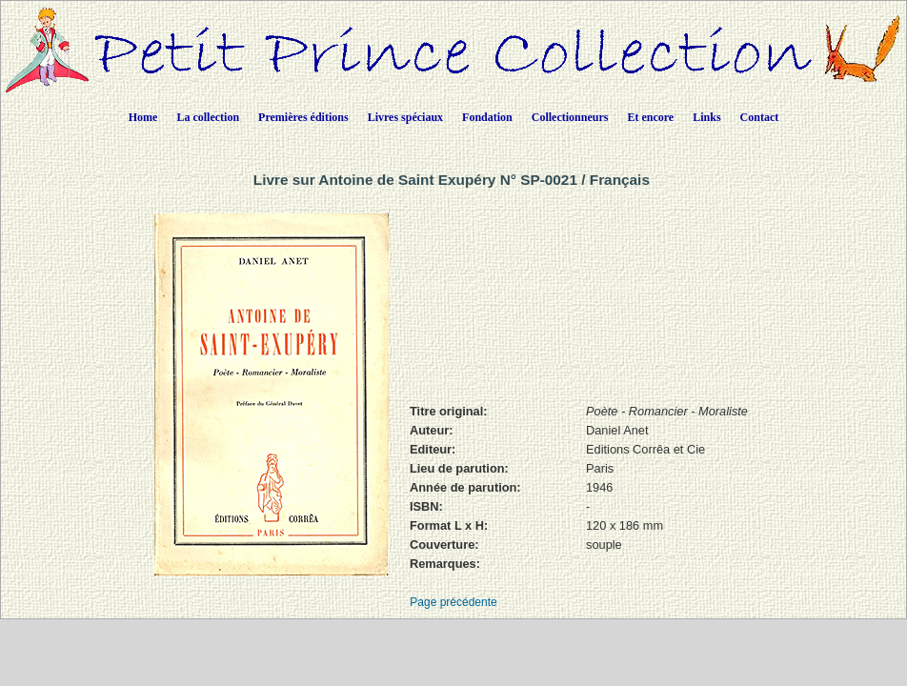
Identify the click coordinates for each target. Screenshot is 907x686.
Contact (759, 117)
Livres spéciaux (405, 117)
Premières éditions (303, 117)
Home (143, 117)
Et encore (650, 117)
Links (706, 117)
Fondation (487, 117)
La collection (207, 117)
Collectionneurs (570, 117)
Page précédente (453, 602)
